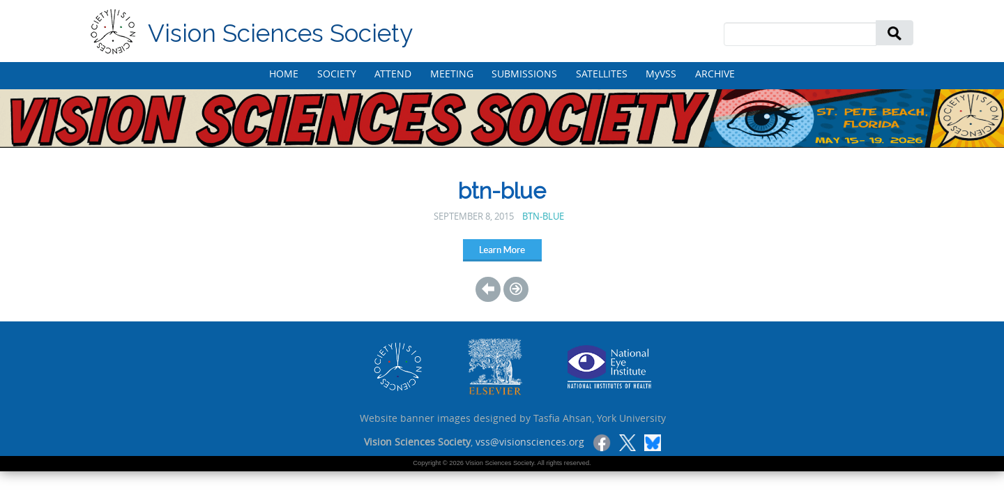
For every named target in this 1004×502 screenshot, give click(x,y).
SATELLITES (602, 73)
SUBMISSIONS (524, 73)
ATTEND (392, 73)
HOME (283, 73)
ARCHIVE (715, 73)
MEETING (451, 73)
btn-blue (543, 216)
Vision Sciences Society (280, 33)
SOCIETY (336, 73)
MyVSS (661, 73)
